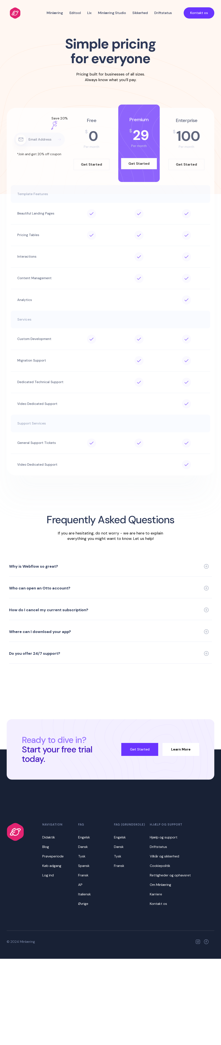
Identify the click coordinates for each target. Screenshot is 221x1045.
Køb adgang (51, 865)
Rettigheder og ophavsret (170, 875)
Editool (75, 13)
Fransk (83, 875)
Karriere (156, 894)
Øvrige (83, 903)
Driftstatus (163, 13)
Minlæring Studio (112, 13)
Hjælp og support (163, 837)
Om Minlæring (160, 884)
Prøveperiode (53, 856)
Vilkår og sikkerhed (164, 856)
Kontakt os (199, 13)
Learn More (181, 749)
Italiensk (84, 894)
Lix (89, 13)
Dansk (83, 846)
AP (80, 884)
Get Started (140, 749)
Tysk (81, 856)
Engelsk (84, 837)
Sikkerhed (140, 13)
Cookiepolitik (160, 865)
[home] (15, 13)
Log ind (48, 875)
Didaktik (48, 837)
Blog (45, 846)
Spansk (84, 865)
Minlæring (55, 13)
